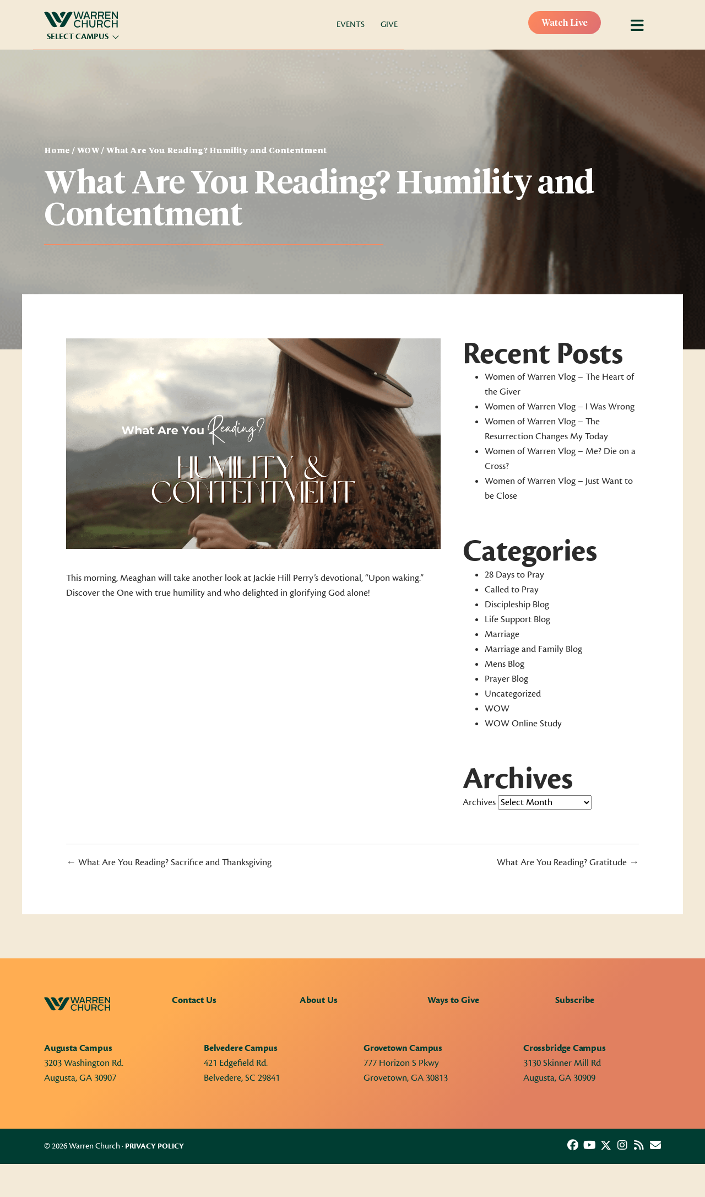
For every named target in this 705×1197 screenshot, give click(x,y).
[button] (572, 1145)
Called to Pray (512, 590)
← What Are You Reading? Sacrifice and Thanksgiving (169, 862)
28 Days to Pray (514, 575)
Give (389, 24)
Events (351, 24)
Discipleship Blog (517, 604)
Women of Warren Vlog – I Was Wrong (559, 407)
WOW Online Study (523, 724)
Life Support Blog (517, 619)
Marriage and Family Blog (533, 649)
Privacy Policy (154, 1146)
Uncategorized (513, 694)
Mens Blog (504, 664)
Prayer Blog (506, 679)
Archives (479, 802)
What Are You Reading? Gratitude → (568, 862)
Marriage (502, 634)
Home (57, 151)
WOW (88, 151)
